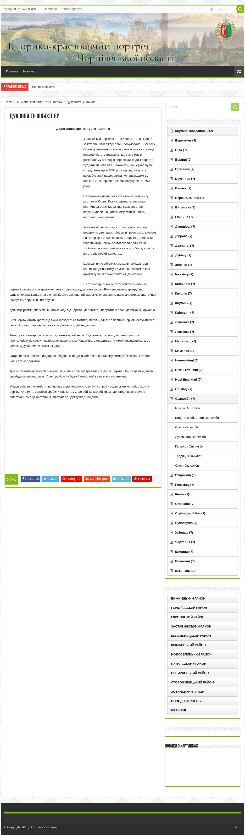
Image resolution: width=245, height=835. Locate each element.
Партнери (50, 9)
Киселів (183, 293)
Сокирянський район (190, 673)
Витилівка (185, 207)
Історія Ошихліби (187, 408)
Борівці (183, 159)
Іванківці (184, 274)
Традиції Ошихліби (188, 456)
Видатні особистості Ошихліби (197, 418)
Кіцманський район (30, 102)
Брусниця (185, 178)
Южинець (185, 571)
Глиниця (184, 217)
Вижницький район (188, 598)
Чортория (185, 542)
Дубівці (183, 255)
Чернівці (178, 710)
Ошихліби (55, 102)
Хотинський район (187, 691)
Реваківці (184, 484)
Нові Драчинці (188, 379)
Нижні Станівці (188, 370)
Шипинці (184, 551)
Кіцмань (183, 303)
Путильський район (188, 664)
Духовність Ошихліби (190, 437)
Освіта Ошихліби (187, 427)
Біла (180, 150)
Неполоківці (186, 360)
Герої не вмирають (42, 86)
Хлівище (184, 532)
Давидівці (185, 226)
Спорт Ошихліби (187, 465)
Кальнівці (185, 284)
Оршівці (183, 389)
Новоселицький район (191, 654)
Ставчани (184, 504)
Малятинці (185, 341)
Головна (12, 71)
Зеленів (183, 265)
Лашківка (184, 322)
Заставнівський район (191, 626)
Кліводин (184, 312)
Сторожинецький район (192, 682)
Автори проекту (71, 9)
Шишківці (185, 561)
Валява (183, 188)
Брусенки (184, 169)
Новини (28, 71)
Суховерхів (186, 523)
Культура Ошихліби (189, 446)
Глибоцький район (187, 617)
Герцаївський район (189, 608)
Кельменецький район (191, 636)
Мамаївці (184, 351)
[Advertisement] (45, 210)
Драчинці (184, 245)
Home (9, 102)
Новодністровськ (187, 701)
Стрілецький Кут (190, 513)
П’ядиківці (185, 475)
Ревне (182, 494)
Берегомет (185, 140)
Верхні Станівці (189, 198)
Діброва (183, 236)
